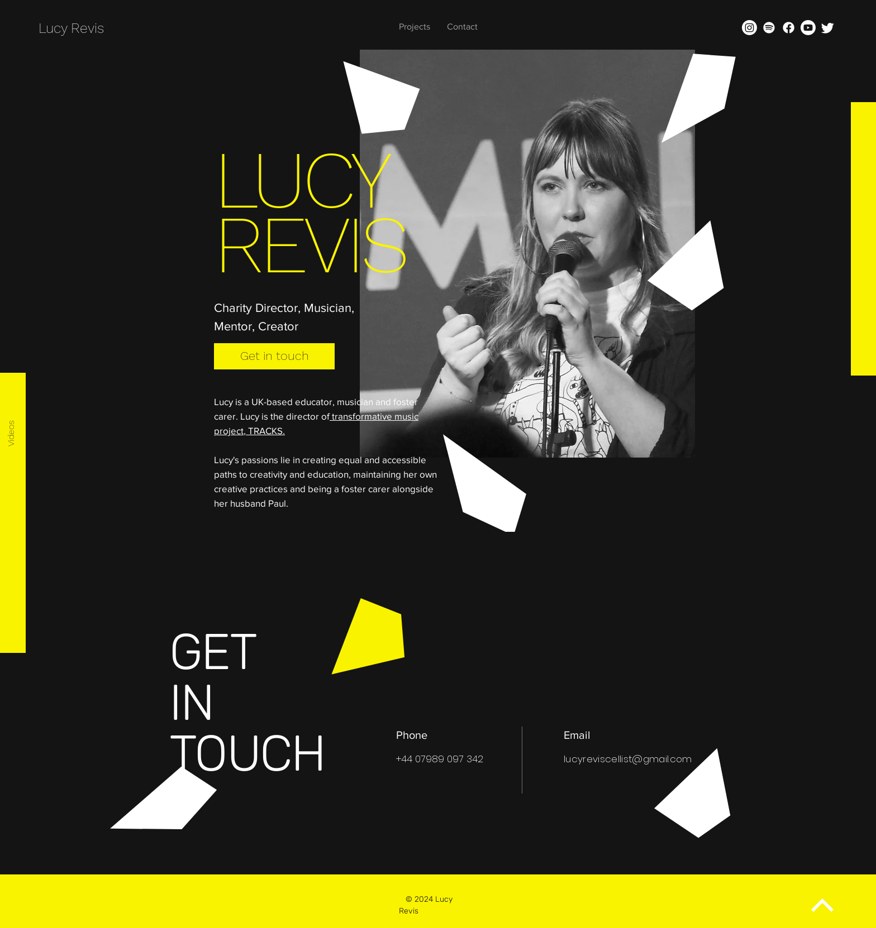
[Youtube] (808, 27)
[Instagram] (749, 27)
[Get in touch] (274, 356)
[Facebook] (788, 27)
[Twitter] (827, 27)
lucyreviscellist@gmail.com (628, 759)
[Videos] (11, 433)
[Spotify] (769, 27)
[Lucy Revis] (91, 28)
